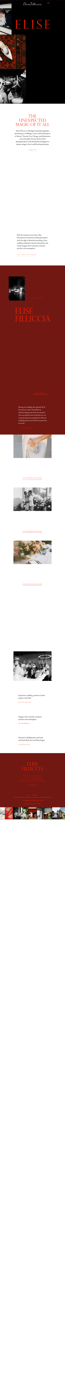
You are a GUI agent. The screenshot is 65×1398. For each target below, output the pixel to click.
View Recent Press (18, 1270)
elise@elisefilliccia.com (34, 1366)
